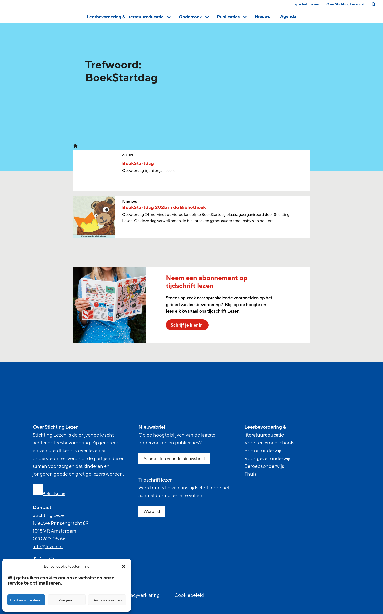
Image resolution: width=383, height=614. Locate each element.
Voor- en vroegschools (269, 443)
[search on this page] (374, 4)
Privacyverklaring (141, 595)
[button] (123, 566)
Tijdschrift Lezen (306, 4)
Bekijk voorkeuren (107, 600)
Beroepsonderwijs (264, 466)
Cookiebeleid (189, 595)
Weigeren (66, 600)
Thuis (250, 474)
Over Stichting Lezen (345, 4)
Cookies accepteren (26, 600)
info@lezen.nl (48, 547)
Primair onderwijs (263, 451)
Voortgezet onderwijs (268, 458)
